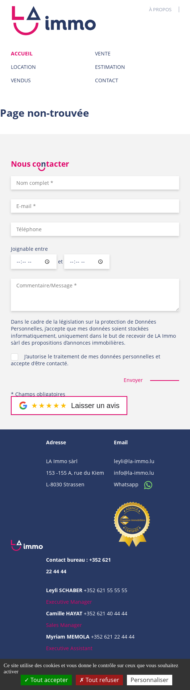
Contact (106, 80)
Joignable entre (29, 249)
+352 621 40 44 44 (105, 613)
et (60, 261)
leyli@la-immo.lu (134, 461)
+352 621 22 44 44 (113, 636)
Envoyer (133, 380)
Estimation (110, 66)
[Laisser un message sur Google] (69, 405)
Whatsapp (135, 484)
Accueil (22, 53)
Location (23, 66)
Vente (103, 53)
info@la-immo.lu (134, 472)
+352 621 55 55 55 (105, 590)
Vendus (21, 80)
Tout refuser (99, 680)
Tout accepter (46, 680)
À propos (160, 9)
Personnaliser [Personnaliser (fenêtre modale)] (150, 680)
